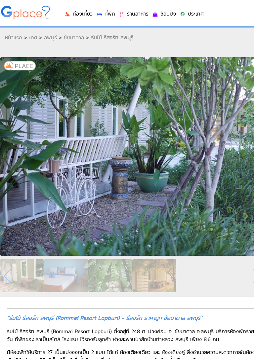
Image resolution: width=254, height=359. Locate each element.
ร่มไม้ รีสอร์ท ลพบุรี (112, 37)
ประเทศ (191, 14)
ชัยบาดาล (74, 37)
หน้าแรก (13, 37)
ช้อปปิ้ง (164, 14)
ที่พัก (105, 14)
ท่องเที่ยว (78, 14)
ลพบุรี (50, 37)
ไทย (33, 37)
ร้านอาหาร (133, 14)
